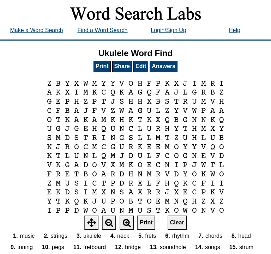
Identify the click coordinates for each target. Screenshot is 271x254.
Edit (141, 66)
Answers (163, 66)
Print (102, 66)
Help (234, 30)
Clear (177, 222)
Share (122, 66)
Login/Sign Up (168, 30)
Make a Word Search (36, 30)
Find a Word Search (103, 30)
